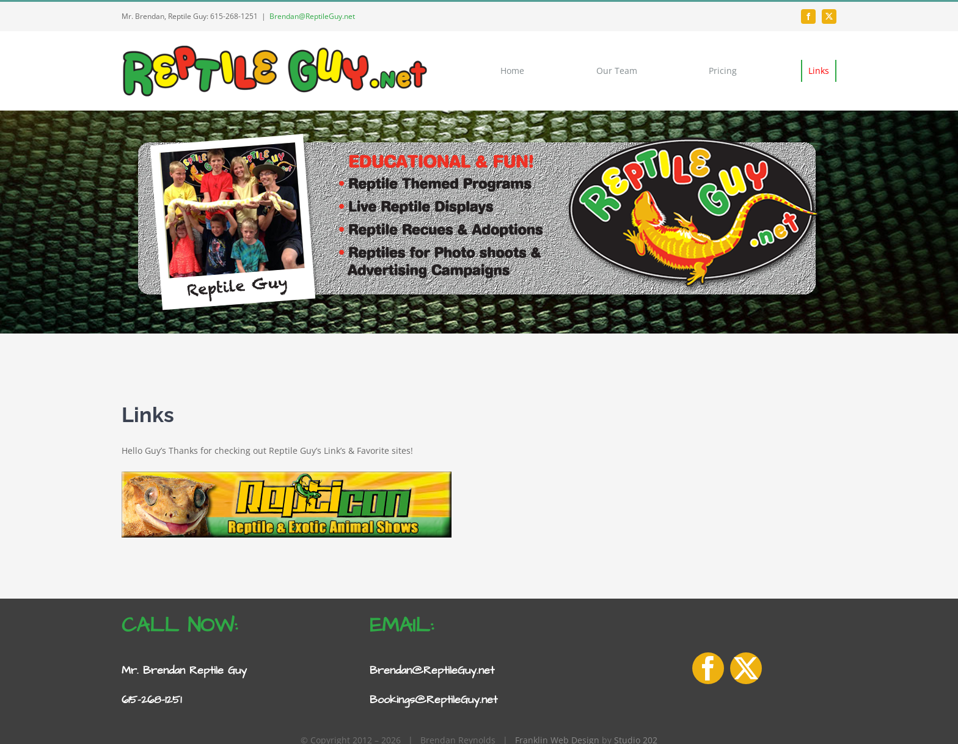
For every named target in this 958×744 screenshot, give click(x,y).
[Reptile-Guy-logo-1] (274, 47)
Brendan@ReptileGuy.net (312, 16)
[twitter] (829, 16)
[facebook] (808, 16)
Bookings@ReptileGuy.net (433, 699)
